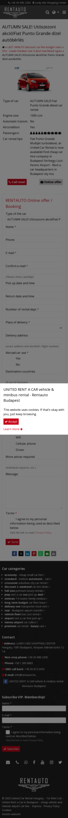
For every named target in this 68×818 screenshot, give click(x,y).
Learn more (11, 429)
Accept (11, 422)
